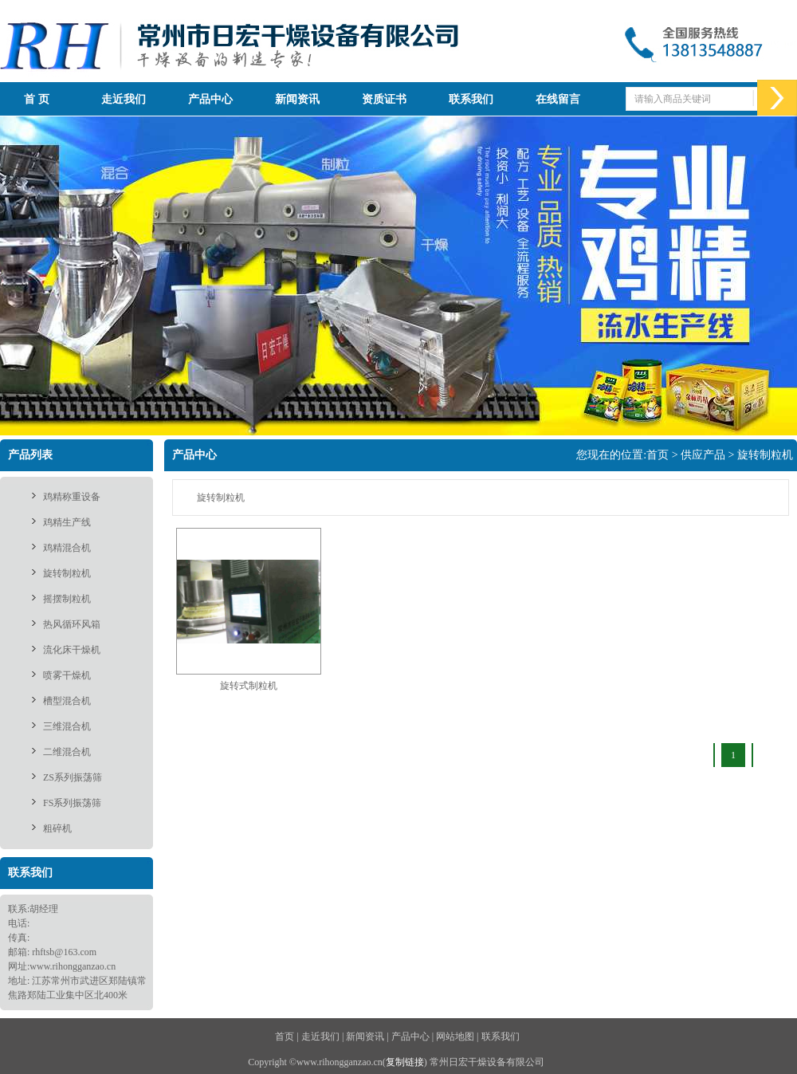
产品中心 (210, 99)
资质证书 (384, 99)
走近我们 (123, 99)
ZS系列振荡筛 (72, 777)
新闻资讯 (297, 99)
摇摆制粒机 (67, 598)
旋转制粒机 (67, 573)
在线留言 (558, 99)
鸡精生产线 (67, 522)
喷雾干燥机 (67, 675)
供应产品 (703, 455)
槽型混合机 (67, 700)
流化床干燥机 (71, 649)
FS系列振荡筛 (72, 802)
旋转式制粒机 (248, 685)
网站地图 (455, 1036)
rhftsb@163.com (64, 952)
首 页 (36, 99)
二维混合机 (67, 751)
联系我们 (471, 99)
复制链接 (405, 1062)
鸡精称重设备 (71, 496)
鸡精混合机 (67, 547)
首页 (657, 455)
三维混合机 (67, 726)
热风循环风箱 (71, 624)
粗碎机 (57, 828)
